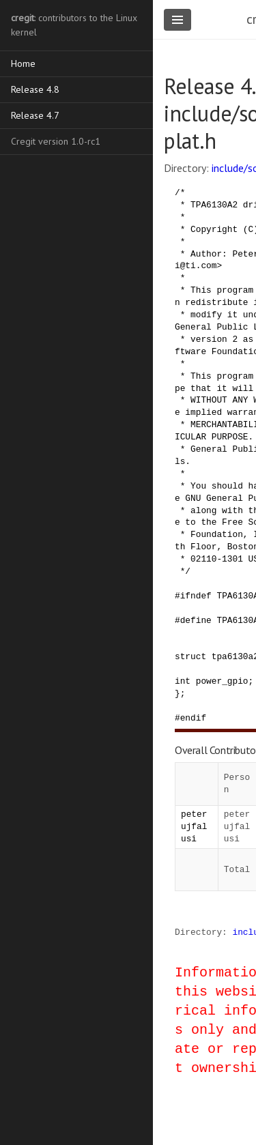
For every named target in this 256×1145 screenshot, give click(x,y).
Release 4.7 (35, 115)
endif (193, 718)
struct (190, 656)
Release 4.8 (35, 89)
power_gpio (222, 681)
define (196, 620)
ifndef (196, 596)
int (182, 681)
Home (23, 63)
